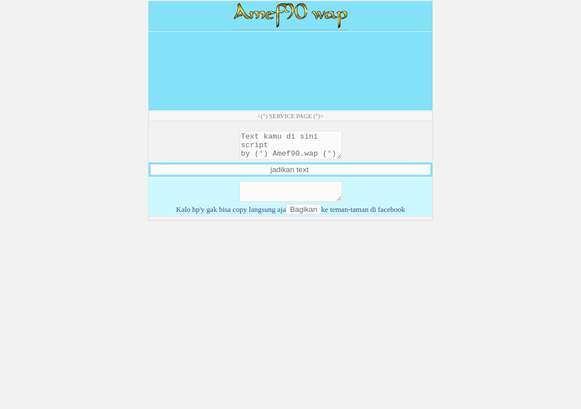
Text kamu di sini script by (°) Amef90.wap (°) (291, 148)
